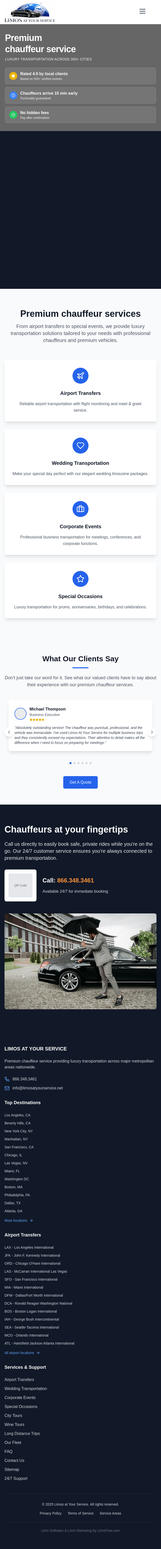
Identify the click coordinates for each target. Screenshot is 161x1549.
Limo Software (52, 1531)
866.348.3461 (75, 880)
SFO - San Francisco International (31, 1279)
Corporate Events (20, 1397)
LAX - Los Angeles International (29, 1247)
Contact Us (14, 1460)
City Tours (13, 1415)
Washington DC (16, 1179)
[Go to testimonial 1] (71, 763)
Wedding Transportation (25, 1388)
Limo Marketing (80, 1531)
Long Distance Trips (22, 1433)
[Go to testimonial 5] (87, 763)
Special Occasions (21, 1406)
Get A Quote (80, 782)
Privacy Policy (51, 1513)
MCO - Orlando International (26, 1335)
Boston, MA (13, 1187)
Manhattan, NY (16, 1139)
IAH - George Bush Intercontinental (31, 1319)
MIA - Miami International (23, 1287)
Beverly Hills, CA (17, 1123)
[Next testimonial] (152, 732)
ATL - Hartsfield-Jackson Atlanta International (39, 1343)
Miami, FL (12, 1171)
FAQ (8, 1451)
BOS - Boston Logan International (30, 1311)
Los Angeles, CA (17, 1115)
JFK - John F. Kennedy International (32, 1255)
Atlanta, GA (13, 1211)
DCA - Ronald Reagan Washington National (38, 1303)
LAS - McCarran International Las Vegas (35, 1271)
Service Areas (110, 1513)
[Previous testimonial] (9, 732)
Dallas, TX (12, 1203)
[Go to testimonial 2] (75, 763)
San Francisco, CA (19, 1147)
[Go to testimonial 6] (91, 763)
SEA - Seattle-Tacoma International (31, 1327)
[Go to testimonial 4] (83, 763)
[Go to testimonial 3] (79, 763)
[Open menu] (142, 11)
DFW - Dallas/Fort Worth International (33, 1295)
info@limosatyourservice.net (37, 1088)
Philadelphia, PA (17, 1195)
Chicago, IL (13, 1155)
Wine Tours (14, 1424)
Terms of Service (81, 1513)
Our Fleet (12, 1442)
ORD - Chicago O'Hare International (32, 1263)
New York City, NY (18, 1131)
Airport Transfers (19, 1379)
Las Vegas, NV (16, 1163)
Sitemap (11, 1469)
